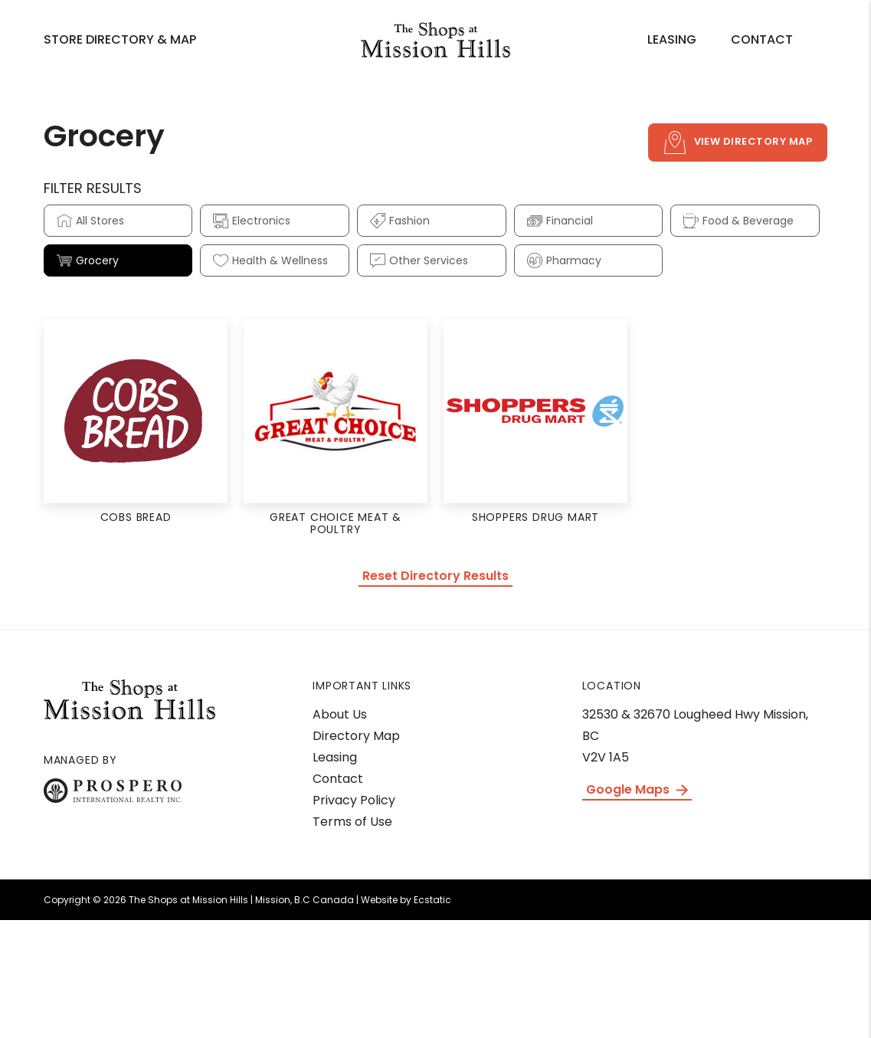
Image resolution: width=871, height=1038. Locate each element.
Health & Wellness (270, 260)
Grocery (88, 260)
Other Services (419, 260)
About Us (340, 714)
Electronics (251, 220)
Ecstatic (432, 899)
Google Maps (637, 789)
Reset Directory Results (435, 575)
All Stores (90, 220)
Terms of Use (352, 821)
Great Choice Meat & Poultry (335, 523)
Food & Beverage (738, 220)
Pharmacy (564, 260)
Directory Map (356, 736)
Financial (560, 220)
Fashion (400, 220)
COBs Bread (136, 517)
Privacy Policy (354, 800)
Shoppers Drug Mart (535, 517)
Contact (762, 39)
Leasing (671, 39)
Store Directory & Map (120, 39)
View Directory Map (738, 142)
